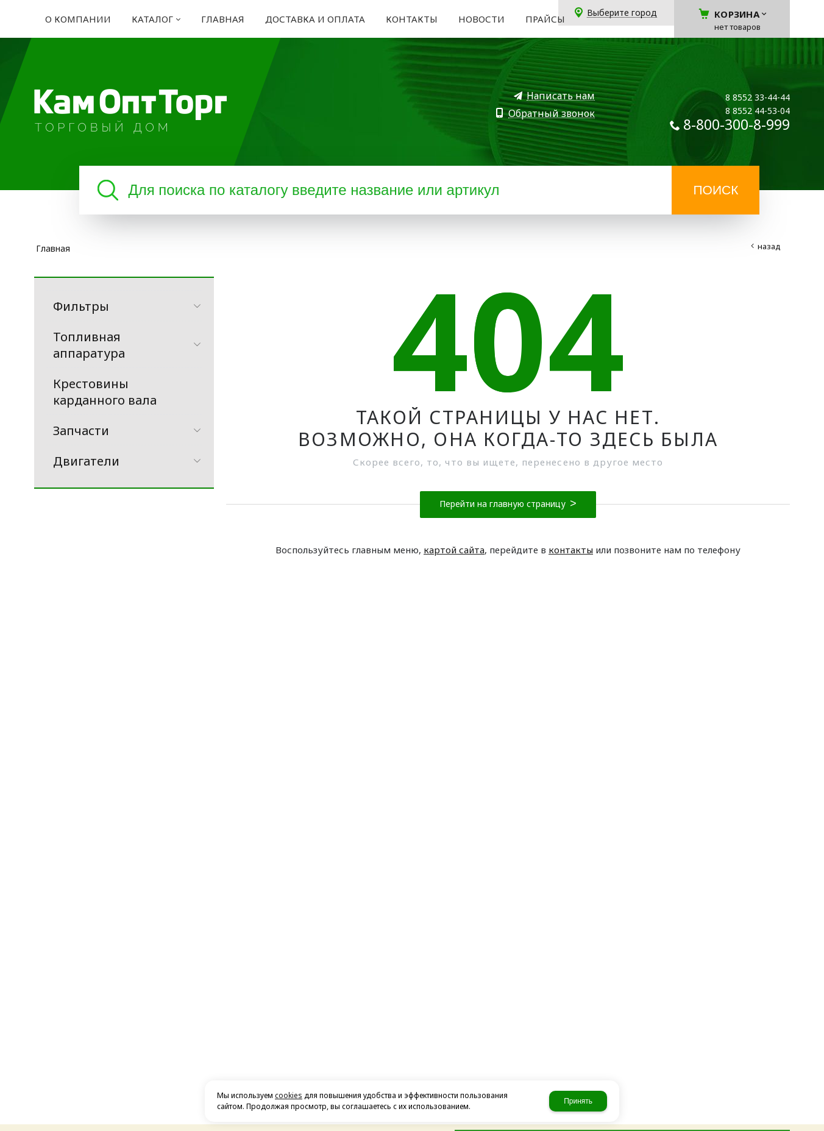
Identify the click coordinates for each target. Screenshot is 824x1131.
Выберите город (622, 13)
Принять (578, 1101)
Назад (769, 246)
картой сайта (454, 550)
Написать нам (561, 96)
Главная (53, 248)
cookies (288, 1095)
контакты (571, 550)
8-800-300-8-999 (736, 124)
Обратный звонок (551, 113)
